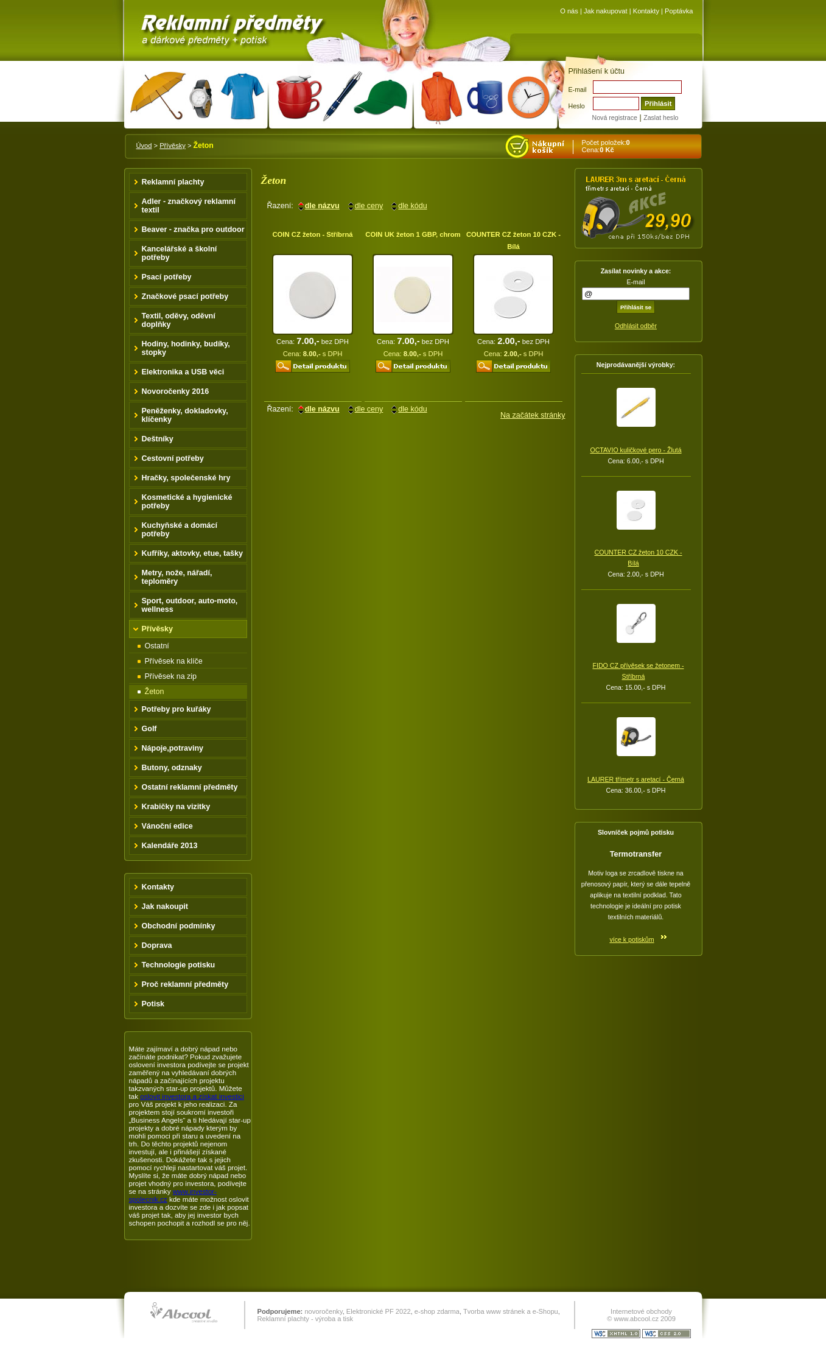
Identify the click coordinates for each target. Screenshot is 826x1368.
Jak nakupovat (606, 11)
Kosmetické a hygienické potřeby (187, 501)
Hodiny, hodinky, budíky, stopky (186, 348)
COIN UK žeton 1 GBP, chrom (412, 234)
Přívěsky (172, 145)
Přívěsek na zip (171, 676)
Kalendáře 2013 (170, 845)
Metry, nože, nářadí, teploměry (177, 577)
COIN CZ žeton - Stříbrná (312, 234)
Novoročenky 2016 (175, 391)
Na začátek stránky (532, 415)
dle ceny (369, 206)
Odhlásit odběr (636, 325)
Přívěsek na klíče (174, 661)
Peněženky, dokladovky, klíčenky (185, 415)
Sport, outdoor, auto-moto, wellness (190, 605)
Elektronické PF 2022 (378, 1311)
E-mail (578, 89)
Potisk (153, 1004)
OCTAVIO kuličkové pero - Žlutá (635, 450)
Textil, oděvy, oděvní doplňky (178, 320)
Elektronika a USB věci (183, 372)
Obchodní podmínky (178, 926)
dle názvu (322, 206)
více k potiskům (631, 939)
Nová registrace (614, 117)
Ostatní (157, 646)
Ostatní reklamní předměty (190, 787)
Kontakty (646, 11)
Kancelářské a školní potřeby (179, 253)
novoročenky (323, 1311)
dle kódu (412, 206)
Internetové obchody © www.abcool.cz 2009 (641, 1315)
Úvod (144, 145)
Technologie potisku (178, 965)
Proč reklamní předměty (185, 984)
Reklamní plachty (173, 182)
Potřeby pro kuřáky (176, 709)
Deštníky (157, 439)
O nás (569, 11)
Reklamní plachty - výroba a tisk (305, 1318)
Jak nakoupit (165, 906)
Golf (149, 728)
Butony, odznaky (172, 767)
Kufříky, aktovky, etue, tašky (192, 553)
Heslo (577, 106)
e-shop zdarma (437, 1311)
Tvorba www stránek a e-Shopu (510, 1311)
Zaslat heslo (660, 117)
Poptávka (679, 11)
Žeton (154, 691)
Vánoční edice (167, 826)
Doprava (157, 945)
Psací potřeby (167, 277)
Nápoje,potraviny (173, 748)
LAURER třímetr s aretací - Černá (635, 779)
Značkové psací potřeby (185, 296)
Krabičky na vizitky (176, 806)
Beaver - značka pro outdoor (193, 229)
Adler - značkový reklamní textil (189, 205)
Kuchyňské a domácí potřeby (180, 529)
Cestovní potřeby (173, 458)
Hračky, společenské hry (186, 478)
